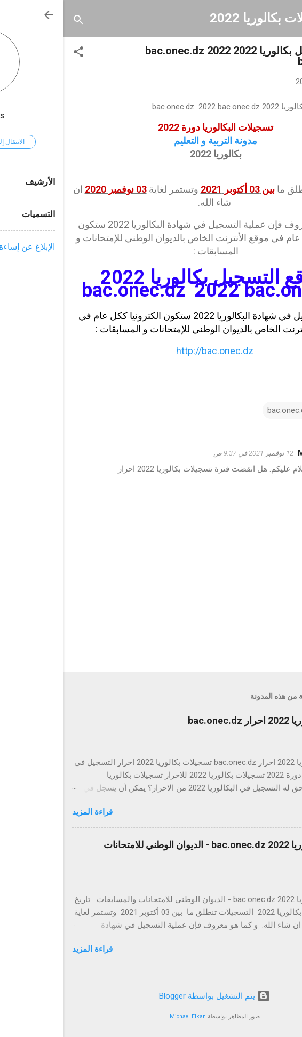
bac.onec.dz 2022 (234, 410)
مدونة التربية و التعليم (151, 140)
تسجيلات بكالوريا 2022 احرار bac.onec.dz (208, 720)
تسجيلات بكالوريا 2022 (207, 18)
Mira (242, 453)
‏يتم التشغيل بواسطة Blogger (151, 996)
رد (243, 485)
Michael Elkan (124, 1016)
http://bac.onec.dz (151, 350)
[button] (15, 53)
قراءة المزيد (29, 812)
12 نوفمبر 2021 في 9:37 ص (190, 453)
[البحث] (15, 21)
